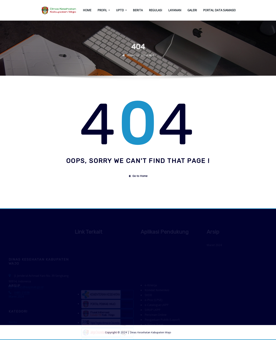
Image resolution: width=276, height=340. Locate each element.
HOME (87, 10)
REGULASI (155, 10)
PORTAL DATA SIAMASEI (219, 10)
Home (131, 57)
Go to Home (138, 176)
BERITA (138, 10)
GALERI (192, 10)
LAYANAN (174, 10)
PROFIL (104, 10)
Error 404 (147, 57)
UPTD (121, 10)
